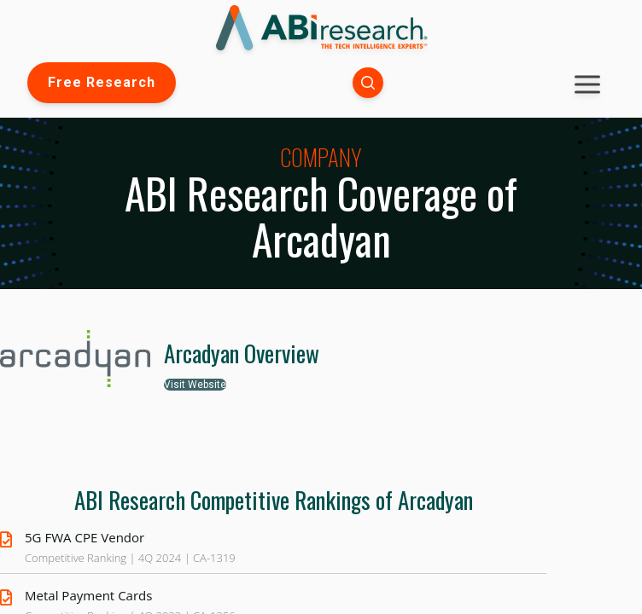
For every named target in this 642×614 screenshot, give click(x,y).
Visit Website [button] (195, 385)
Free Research (101, 82)
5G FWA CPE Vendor (84, 537)
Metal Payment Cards (88, 595)
